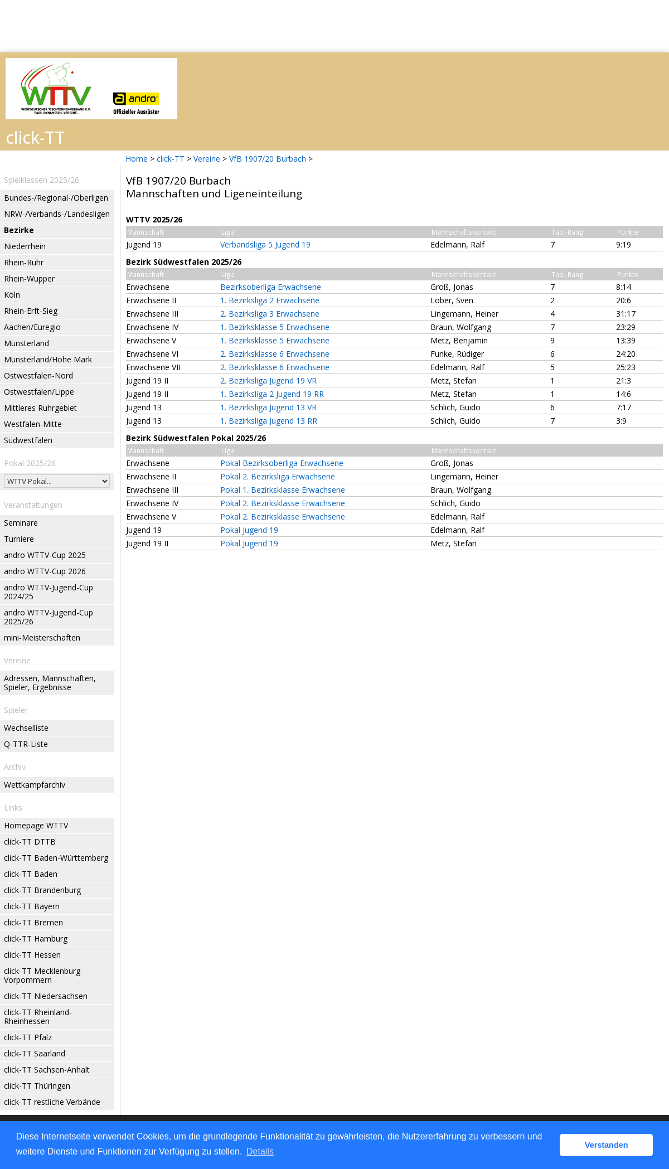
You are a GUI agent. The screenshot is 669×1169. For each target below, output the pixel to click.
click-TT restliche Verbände (52, 1102)
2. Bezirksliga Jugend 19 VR (268, 380)
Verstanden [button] (606, 1145)
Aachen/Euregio (32, 327)
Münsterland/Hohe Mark (48, 359)
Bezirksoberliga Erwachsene (270, 287)
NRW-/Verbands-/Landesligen (57, 213)
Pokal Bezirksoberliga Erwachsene (281, 463)
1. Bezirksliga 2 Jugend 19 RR (272, 394)
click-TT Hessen (32, 954)
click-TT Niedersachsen (46, 996)
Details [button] (260, 1151)
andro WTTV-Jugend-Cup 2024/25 (48, 592)
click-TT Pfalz (28, 1037)
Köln (12, 294)
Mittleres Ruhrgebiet (40, 407)
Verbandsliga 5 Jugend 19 (265, 244)
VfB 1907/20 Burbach (267, 158)
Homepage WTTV (36, 825)
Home (136, 158)
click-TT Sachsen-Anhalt (47, 1069)
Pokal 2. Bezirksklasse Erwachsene (282, 503)
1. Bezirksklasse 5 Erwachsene (274, 327)
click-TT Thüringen (37, 1085)
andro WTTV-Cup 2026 (45, 571)
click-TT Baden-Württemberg (56, 857)
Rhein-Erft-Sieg (30, 310)
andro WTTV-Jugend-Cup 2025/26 (48, 617)
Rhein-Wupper (29, 278)
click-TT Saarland (34, 1053)
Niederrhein (25, 246)
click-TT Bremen (33, 922)
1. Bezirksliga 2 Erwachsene (269, 300)
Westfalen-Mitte (33, 424)
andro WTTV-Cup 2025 (45, 555)
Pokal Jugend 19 (249, 530)
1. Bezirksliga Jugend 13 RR (268, 420)
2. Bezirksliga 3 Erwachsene (269, 313)
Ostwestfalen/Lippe (39, 391)
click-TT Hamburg (35, 938)
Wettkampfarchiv (34, 784)
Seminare (21, 522)
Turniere (19, 538)
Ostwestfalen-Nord (38, 375)
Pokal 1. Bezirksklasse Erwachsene (282, 489)
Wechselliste (26, 727)
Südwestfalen (28, 440)
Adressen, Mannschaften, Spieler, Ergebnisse (50, 682)
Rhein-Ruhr (23, 262)
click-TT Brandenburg (42, 890)
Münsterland (26, 343)
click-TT (171, 158)
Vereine (206, 158)
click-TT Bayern (32, 906)
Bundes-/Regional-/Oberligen (56, 197)
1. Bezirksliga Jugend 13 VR (268, 407)
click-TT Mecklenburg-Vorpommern (43, 975)
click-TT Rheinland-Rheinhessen (38, 1016)
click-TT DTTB (30, 841)
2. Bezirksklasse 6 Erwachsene (274, 353)
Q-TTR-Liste (26, 744)
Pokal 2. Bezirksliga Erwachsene (277, 476)
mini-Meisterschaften (42, 637)
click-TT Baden (30, 874)
